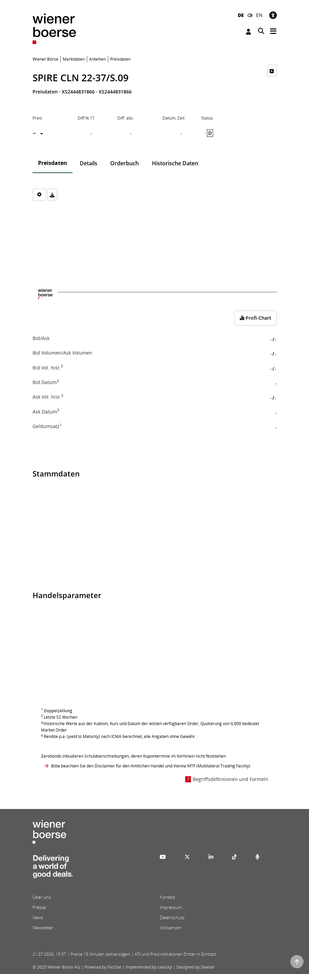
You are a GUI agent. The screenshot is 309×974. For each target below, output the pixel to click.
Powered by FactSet (102, 967)
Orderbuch (124, 163)
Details (88, 163)
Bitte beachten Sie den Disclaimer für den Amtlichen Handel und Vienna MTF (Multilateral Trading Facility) (150, 766)
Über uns (42, 897)
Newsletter (43, 928)
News (38, 917)
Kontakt (167, 897)
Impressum (171, 907)
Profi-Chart (255, 318)
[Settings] (39, 195)
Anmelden (248, 32)
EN (259, 15)
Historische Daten (175, 163)
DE (241, 15)
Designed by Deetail (195, 967)
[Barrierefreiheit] (273, 15)
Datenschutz (172, 917)
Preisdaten (52, 163)
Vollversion (171, 928)
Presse (39, 907)
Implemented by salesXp (149, 967)
